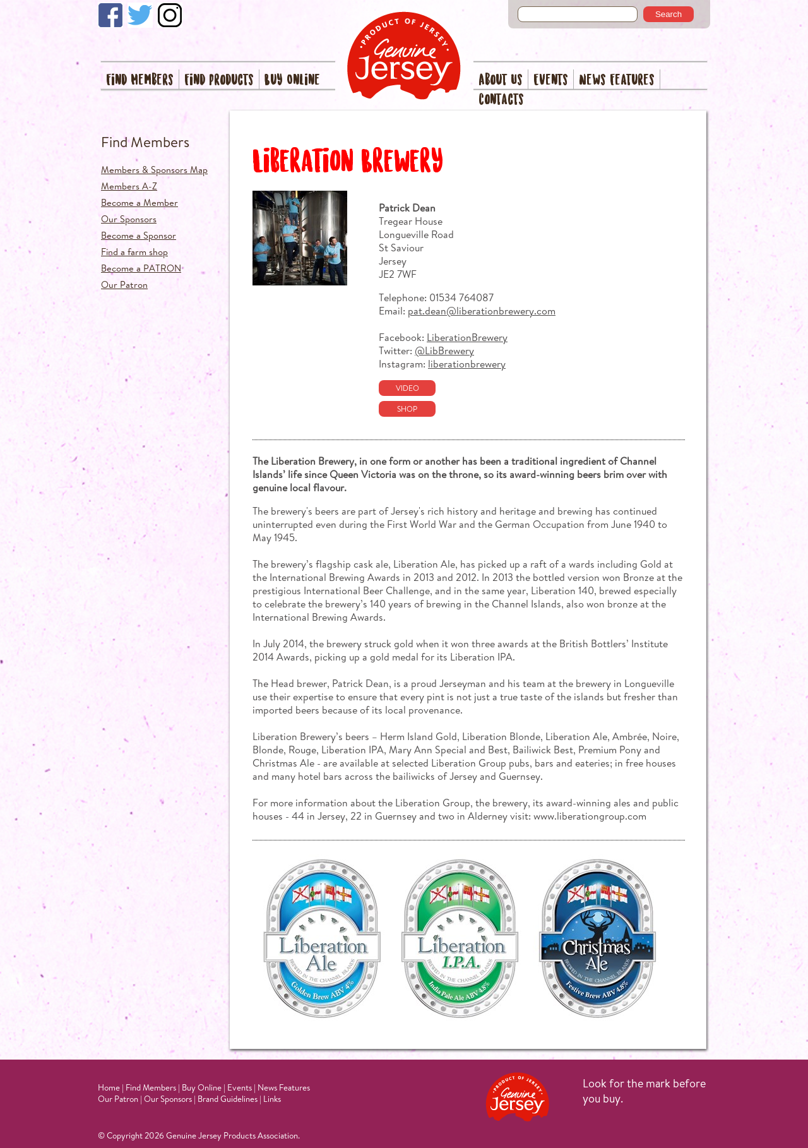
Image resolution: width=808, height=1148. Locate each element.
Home (109, 1087)
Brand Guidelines (228, 1098)
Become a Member (139, 202)
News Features (617, 80)
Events (550, 80)
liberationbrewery (467, 363)
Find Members (140, 80)
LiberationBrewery (467, 337)
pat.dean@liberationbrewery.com (482, 310)
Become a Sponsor (138, 235)
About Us (500, 80)
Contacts (501, 100)
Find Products (219, 80)
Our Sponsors (129, 219)
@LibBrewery (444, 350)
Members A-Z (129, 186)
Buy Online (292, 80)
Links (272, 1098)
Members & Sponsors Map (154, 170)
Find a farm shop (134, 252)
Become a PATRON (141, 268)
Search (668, 14)
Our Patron (124, 284)
